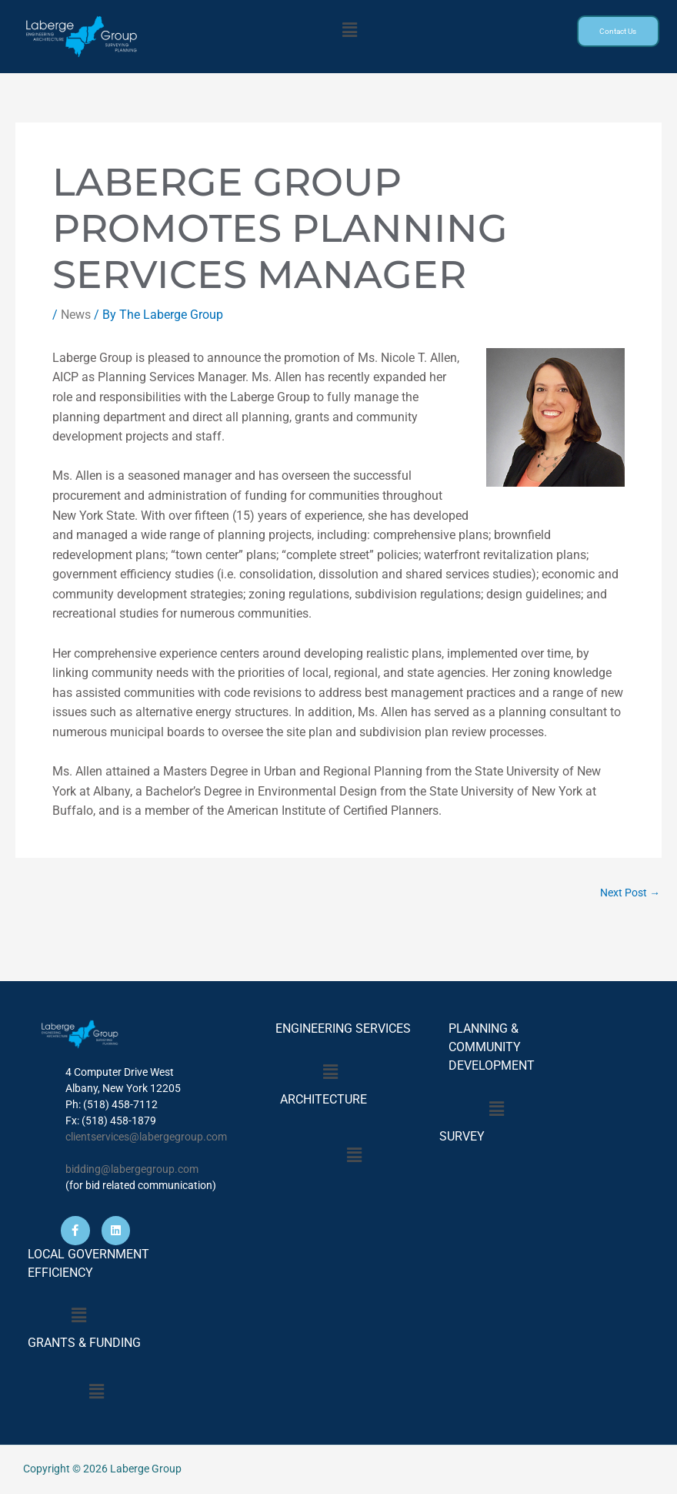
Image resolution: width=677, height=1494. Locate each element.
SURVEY (459, 1136)
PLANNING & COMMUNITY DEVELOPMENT (492, 1047)
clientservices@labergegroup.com (146, 1137)
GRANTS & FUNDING (84, 1342)
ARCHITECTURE (323, 1099)
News (76, 314)
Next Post (630, 893)
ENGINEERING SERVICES (343, 1028)
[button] (349, 30)
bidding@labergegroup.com (131, 1169)
